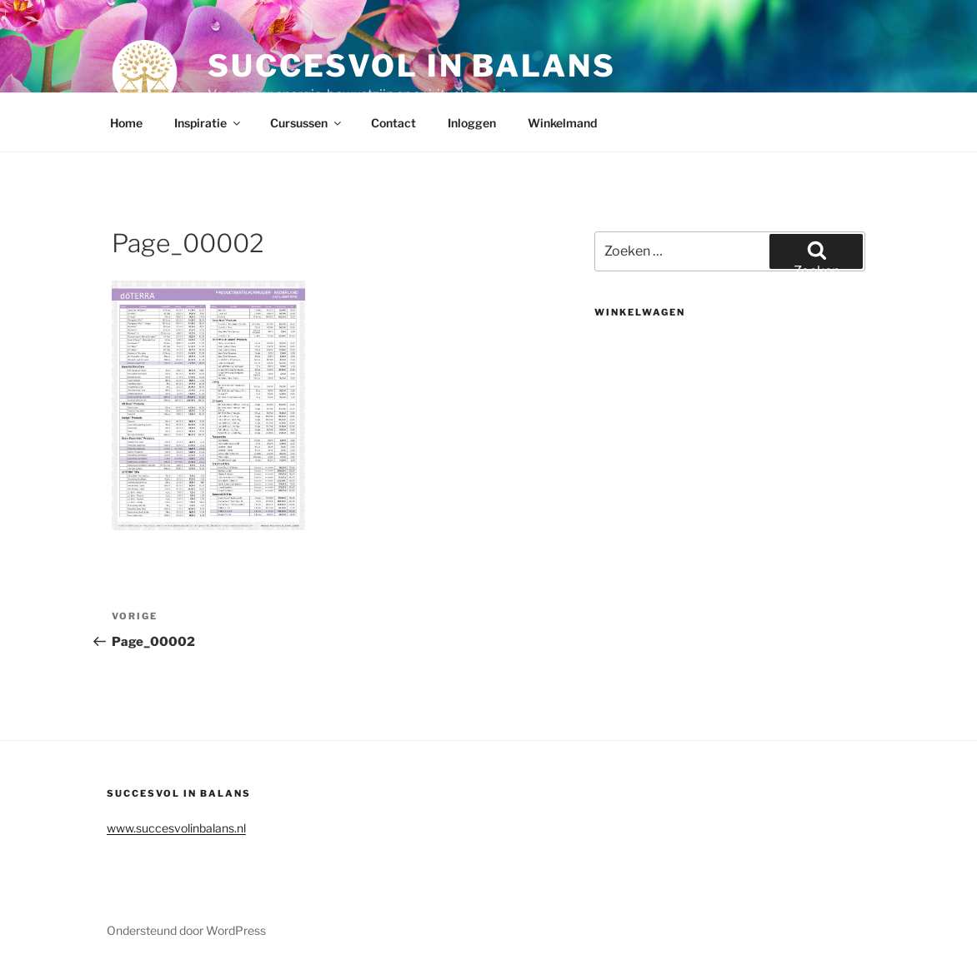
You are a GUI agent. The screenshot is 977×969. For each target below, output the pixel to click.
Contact (393, 123)
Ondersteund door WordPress (186, 930)
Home (126, 123)
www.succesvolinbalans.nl (176, 828)
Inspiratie (208, 123)
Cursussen (306, 123)
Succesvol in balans (412, 65)
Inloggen (472, 123)
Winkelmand (562, 123)
